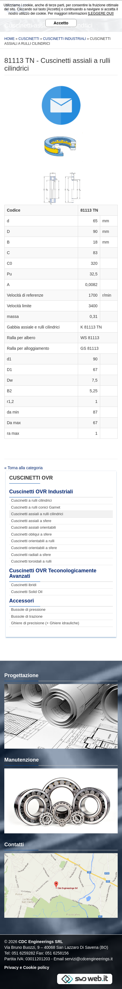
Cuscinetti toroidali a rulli (31, 561)
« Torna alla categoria (23, 467)
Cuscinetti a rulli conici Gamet (35, 507)
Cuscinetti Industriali (64, 39)
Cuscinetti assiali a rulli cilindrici (37, 514)
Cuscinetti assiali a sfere (31, 521)
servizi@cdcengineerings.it (89, 959)
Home (9, 39)
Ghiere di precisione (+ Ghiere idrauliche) (45, 623)
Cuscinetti (28, 39)
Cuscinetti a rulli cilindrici (31, 500)
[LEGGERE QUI (100, 13)
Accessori (21, 601)
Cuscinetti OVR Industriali (41, 492)
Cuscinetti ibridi (23, 585)
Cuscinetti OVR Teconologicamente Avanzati (52, 573)
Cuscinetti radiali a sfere (31, 555)
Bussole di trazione (27, 616)
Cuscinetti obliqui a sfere (31, 534)
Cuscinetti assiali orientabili (33, 527)
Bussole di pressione (28, 609)
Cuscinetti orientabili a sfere (34, 548)
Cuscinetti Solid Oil (26, 592)
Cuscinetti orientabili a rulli (33, 541)
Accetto (61, 23)
